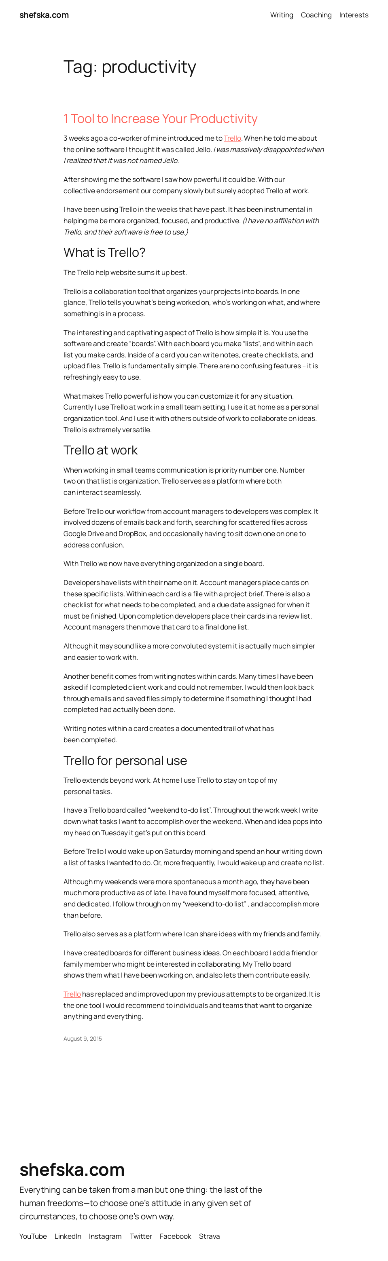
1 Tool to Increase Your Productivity (161, 118)
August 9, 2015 (83, 1038)
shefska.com (44, 14)
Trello (232, 138)
